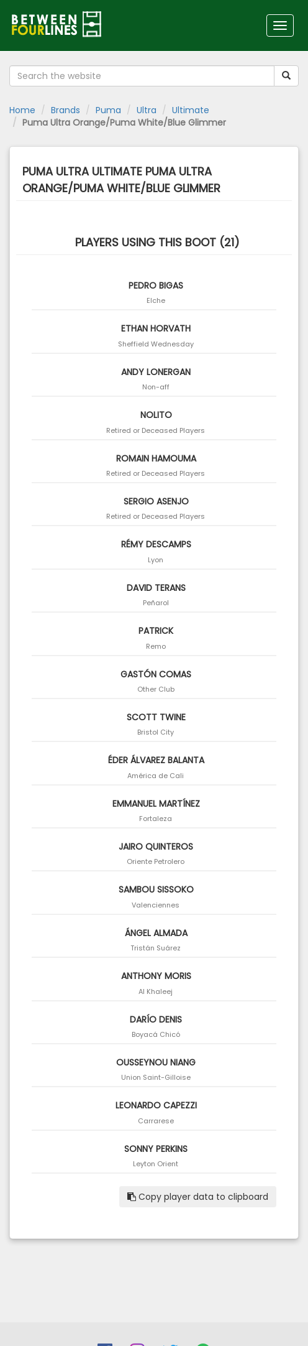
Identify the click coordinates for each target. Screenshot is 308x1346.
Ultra (146, 110)
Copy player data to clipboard (197, 1197)
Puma (108, 110)
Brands (65, 110)
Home (22, 110)
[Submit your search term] (286, 75)
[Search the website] (141, 75)
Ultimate (190, 110)
